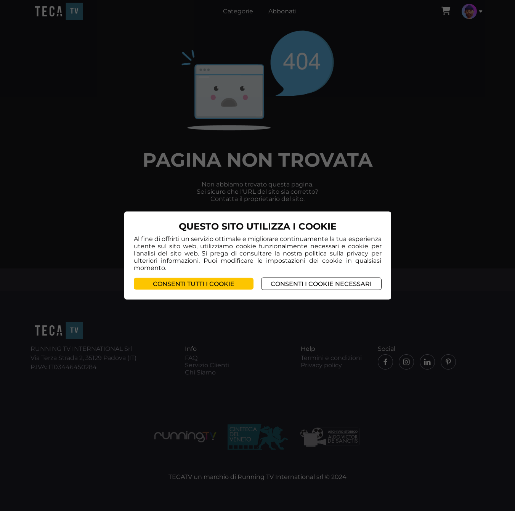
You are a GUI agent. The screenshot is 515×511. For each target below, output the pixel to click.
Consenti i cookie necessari (321, 283)
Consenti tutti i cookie (193, 283)
